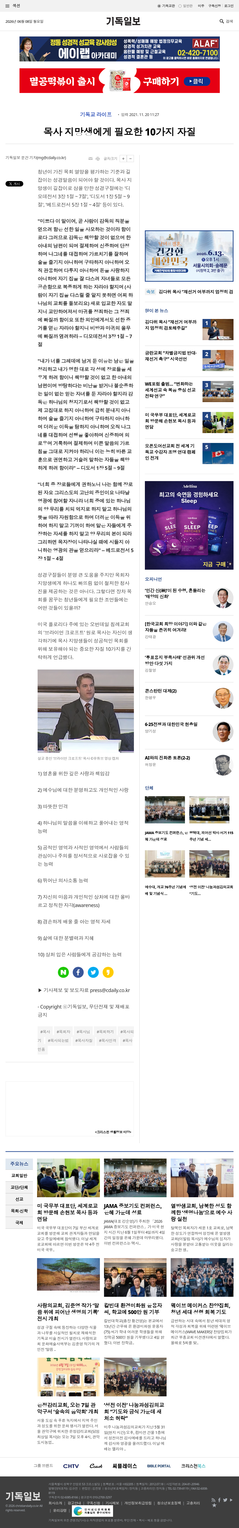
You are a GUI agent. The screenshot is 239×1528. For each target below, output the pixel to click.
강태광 (150, 636)
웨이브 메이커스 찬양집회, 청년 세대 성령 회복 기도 (200, 1309)
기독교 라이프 (96, 114)
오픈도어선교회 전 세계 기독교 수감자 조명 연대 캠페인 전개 (170, 452)
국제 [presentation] (19, 1222)
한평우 (150, 697)
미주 (201, 6)
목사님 (84, 1031)
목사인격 (108, 1040)
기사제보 (112, 1503)
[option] (167, 820)
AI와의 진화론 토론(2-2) (167, 758)
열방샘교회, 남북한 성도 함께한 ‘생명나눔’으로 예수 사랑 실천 (201, 1212)
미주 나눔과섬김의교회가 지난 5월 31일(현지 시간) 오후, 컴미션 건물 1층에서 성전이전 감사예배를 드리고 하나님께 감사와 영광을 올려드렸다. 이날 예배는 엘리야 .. (135, 1437)
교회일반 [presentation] (19, 1175)
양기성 (150, 731)
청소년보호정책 (169, 1503)
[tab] (19, 1176)
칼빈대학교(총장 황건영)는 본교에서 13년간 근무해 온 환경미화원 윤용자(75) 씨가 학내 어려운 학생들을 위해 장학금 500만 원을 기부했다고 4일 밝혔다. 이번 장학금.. (134, 1331)
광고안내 (74, 1503)
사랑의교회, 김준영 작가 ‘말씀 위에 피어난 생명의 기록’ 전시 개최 (68, 1312)
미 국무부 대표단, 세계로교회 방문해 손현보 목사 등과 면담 (170, 421)
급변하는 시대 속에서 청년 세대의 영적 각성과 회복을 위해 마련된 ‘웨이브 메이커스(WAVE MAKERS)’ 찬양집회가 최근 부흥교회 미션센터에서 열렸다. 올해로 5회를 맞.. (201, 1331)
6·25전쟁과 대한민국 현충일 (171, 724)
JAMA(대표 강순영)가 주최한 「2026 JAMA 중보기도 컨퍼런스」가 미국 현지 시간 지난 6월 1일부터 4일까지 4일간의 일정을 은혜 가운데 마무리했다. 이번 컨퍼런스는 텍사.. (134, 1232)
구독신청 (214, 6)
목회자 (64, 1031)
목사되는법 (59, 1040)
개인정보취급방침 (138, 1503)
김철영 (150, 670)
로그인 (229, 6)
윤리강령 (60, 1510)
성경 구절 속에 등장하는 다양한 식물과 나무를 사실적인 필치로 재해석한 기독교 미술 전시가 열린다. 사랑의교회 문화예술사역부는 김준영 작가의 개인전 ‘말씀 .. (68, 1338)
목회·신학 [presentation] (19, 1211)
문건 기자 (29, 157)
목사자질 (85, 1040)
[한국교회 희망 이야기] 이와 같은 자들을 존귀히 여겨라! (176, 627)
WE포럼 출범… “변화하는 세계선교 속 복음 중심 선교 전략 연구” (170, 390)
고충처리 (193, 1503)
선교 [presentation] (19, 1199)
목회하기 (106, 1031)
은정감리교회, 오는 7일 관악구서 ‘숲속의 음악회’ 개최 (68, 1408)
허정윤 (150, 764)
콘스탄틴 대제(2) (160, 691)
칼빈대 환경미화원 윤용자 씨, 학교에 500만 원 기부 (133, 1309)
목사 (46, 1031)
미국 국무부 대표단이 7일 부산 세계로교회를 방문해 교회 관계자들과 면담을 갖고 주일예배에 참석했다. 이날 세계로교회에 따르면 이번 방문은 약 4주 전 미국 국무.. (68, 1238)
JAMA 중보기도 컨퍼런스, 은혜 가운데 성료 (133, 1209)
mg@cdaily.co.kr (51, 157)
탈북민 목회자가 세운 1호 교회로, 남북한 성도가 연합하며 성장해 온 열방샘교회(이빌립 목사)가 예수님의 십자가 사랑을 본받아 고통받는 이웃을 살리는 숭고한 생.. (202, 1238)
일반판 (187, 6)
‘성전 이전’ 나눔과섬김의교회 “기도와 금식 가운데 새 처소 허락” (134, 1412)
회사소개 (55, 1503)
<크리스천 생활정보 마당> (113, 1132)
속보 (150, 292)
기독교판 (168, 6)
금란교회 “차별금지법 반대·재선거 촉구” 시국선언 (170, 356)
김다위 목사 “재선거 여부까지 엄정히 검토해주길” (170, 325)
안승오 (150, 603)
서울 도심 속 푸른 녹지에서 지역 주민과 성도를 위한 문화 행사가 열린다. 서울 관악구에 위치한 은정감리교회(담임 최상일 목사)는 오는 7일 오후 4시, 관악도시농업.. (68, 1431)
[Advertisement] (189, 189)
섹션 (12, 6)
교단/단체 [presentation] (19, 1187)
